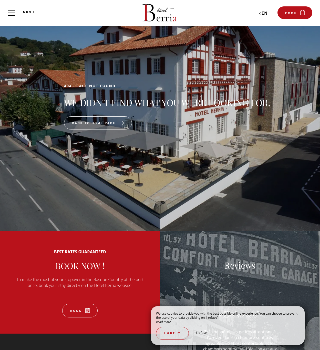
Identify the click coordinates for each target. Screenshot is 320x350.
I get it (172, 333)
